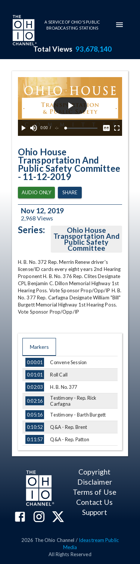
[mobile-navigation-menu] (119, 24)
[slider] (81, 128)
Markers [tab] (39, 347)
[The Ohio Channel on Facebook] (20, 517)
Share (70, 192)
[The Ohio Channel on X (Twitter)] (58, 517)
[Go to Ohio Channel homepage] (23, 31)
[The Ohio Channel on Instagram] (39, 517)
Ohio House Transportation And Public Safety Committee (86, 239)
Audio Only (36, 192)
